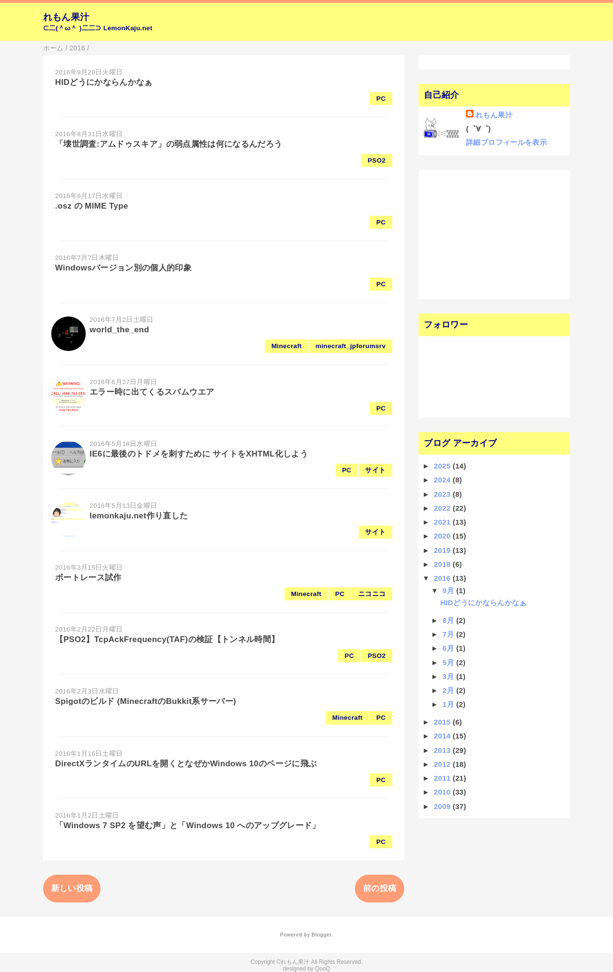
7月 (449, 634)
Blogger (321, 934)
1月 (449, 704)
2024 (443, 480)
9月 (449, 590)
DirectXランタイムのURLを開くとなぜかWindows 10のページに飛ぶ (186, 763)
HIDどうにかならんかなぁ (104, 82)
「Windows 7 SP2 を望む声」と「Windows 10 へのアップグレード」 (187, 825)
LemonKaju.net (128, 28)
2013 (443, 750)
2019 (443, 550)
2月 (449, 690)
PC (381, 98)
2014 (443, 736)
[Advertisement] (482, 233)
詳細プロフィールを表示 (506, 142)
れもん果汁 (66, 17)
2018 (443, 564)
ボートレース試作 (88, 577)
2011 (443, 778)
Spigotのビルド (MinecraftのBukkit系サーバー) (145, 701)
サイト (375, 470)
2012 (443, 764)
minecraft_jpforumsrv (351, 346)
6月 (449, 648)
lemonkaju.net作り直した (139, 515)
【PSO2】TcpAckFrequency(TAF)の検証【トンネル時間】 (167, 639)
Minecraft (287, 346)
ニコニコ (372, 593)
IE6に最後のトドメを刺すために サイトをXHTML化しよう (199, 453)
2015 (443, 722)
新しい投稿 (72, 888)
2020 (443, 536)
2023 (443, 494)
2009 (443, 806)
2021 (443, 522)
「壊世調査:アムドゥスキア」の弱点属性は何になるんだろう (168, 144)
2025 (443, 466)
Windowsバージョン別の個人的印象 (123, 267)
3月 (449, 676)
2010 (443, 792)
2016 (443, 578)
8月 (449, 620)
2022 (443, 508)
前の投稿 (379, 888)
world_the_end (119, 329)
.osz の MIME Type (91, 206)
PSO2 (377, 160)
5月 (449, 662)
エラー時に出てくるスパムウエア (152, 392)
